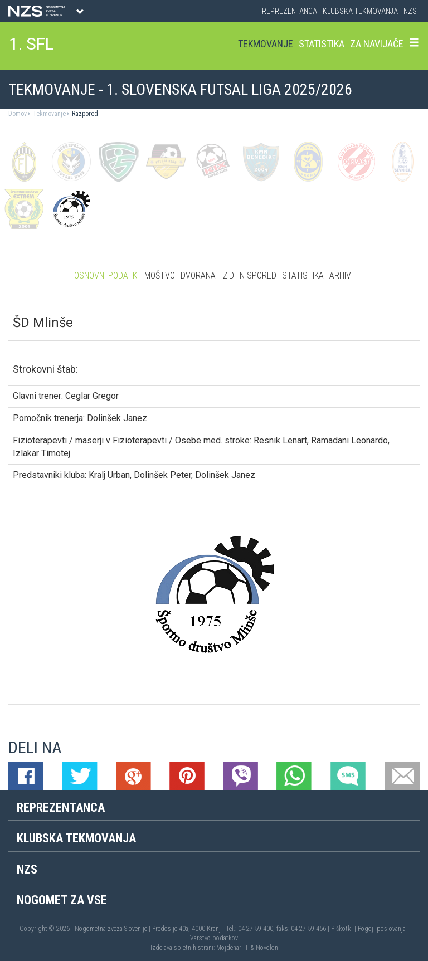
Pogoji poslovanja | (383, 929)
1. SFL (31, 43)
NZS (410, 11)
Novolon (267, 948)
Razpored (84, 114)
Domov (17, 114)
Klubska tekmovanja (360, 11)
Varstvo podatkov (214, 938)
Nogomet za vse (62, 900)
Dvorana (198, 275)
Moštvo (159, 275)
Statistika (321, 44)
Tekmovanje (265, 44)
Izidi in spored (248, 275)
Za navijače (376, 44)
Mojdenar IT (232, 948)
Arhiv (340, 275)
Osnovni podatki (106, 275)
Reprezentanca (289, 11)
